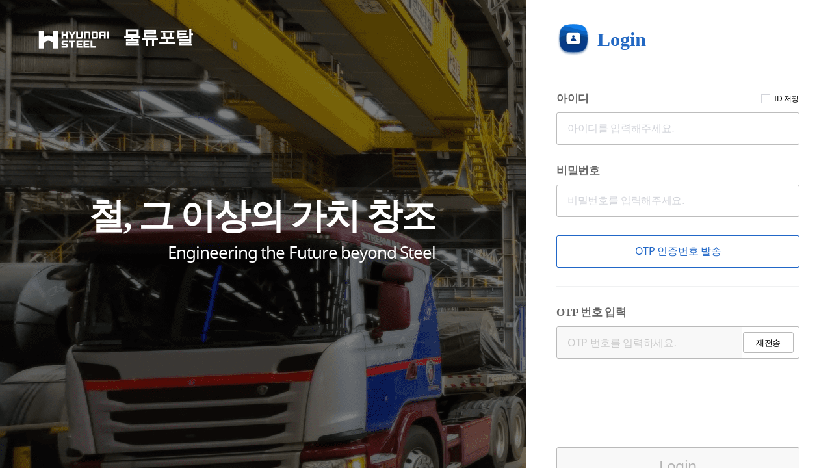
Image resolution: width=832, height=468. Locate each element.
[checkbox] (765, 98)
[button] (678, 251)
